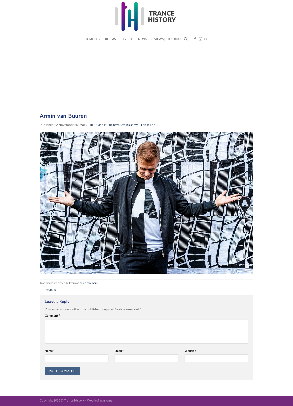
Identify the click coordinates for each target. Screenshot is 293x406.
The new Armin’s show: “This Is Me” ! (132, 125)
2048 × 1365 (94, 125)
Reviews (157, 39)
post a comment (88, 283)
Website (190, 351)
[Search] (185, 39)
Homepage (92, 39)
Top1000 (173, 39)
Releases (112, 39)
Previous (48, 289)
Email (119, 351)
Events (128, 39)
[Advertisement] (146, 75)
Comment (52, 315)
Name (49, 351)
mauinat (108, 400)
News (142, 39)
